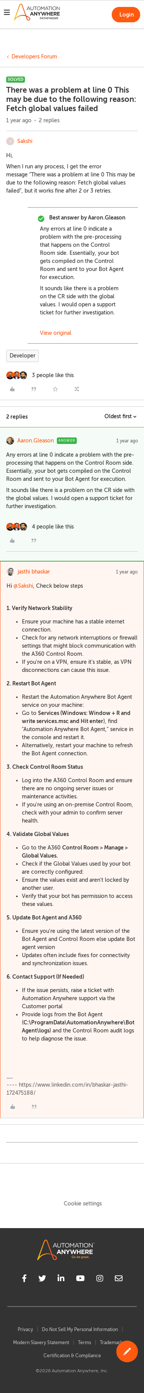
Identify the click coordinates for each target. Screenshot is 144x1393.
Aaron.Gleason (35, 441)
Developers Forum (34, 57)
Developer (22, 356)
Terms (84, 1342)
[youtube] (80, 1279)
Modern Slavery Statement (41, 1342)
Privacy (25, 1329)
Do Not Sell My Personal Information (80, 1329)
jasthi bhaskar (34, 572)
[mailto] (118, 1279)
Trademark (111, 1342)
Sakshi (24, 141)
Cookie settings (83, 1204)
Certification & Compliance (72, 1355)
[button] (7, 13)
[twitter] (42, 1279)
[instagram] (99, 1279)
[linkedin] (61, 1279)
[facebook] (24, 1279)
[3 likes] (40, 375)
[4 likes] (40, 527)
